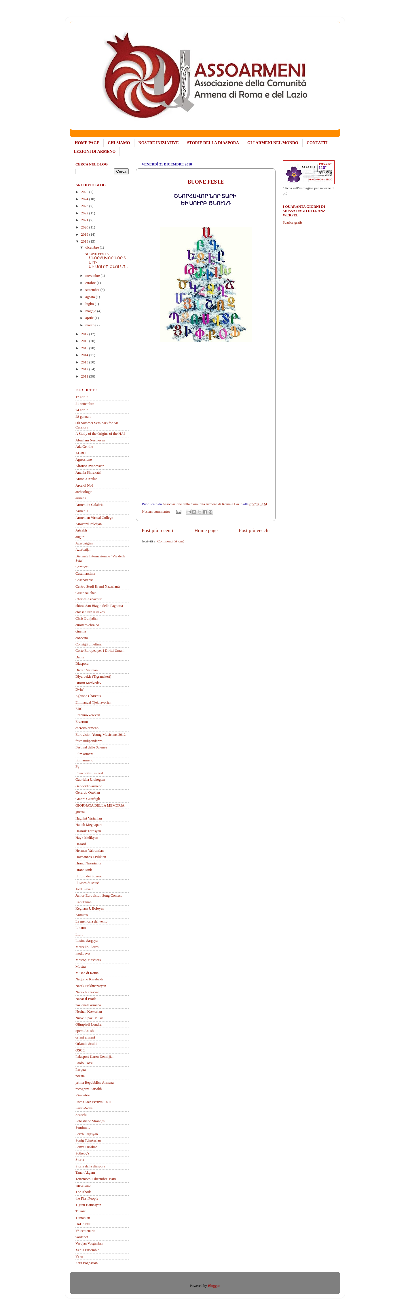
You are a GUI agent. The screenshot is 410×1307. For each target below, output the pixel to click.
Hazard (80, 844)
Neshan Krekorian (88, 1011)
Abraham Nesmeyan (90, 440)
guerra (80, 812)
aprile (90, 318)
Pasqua (80, 1070)
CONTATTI (317, 143)
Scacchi (81, 1115)
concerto (81, 638)
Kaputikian (83, 902)
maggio (91, 311)
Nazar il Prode (85, 999)
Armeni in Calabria (89, 505)
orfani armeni (85, 1037)
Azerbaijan (83, 550)
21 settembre (84, 404)
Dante (79, 657)
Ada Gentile (84, 447)
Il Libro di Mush (87, 883)
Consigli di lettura (88, 644)
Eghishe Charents (88, 696)
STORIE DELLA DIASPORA (213, 143)
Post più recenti (157, 530)
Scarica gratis (292, 222)
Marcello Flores (86, 947)
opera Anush (84, 1031)
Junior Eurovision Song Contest (98, 895)
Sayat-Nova (83, 1108)
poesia (80, 1076)
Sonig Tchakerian (88, 1140)
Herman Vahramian (89, 851)
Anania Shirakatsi (88, 472)
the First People (86, 1199)
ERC (79, 709)
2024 (85, 199)
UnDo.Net (82, 1224)
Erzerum (81, 722)
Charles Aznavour (88, 599)
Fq (77, 767)
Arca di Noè (84, 485)
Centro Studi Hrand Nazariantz (97, 586)
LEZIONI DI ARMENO (94, 151)
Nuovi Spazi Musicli (90, 1018)
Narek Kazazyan (87, 992)
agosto (91, 297)
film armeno (84, 760)
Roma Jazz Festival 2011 (93, 1102)
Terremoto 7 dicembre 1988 (95, 1179)
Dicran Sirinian (86, 670)
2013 (85, 362)
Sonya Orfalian (86, 1147)
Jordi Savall (84, 889)
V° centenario (85, 1231)
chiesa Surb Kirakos (90, 612)
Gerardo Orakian (87, 792)
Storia (79, 1160)
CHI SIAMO (119, 143)
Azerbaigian (84, 543)
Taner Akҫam (85, 1173)
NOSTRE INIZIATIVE (158, 143)
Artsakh (81, 530)
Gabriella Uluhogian (90, 780)
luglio (90, 304)
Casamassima (85, 573)
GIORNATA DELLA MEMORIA (99, 805)
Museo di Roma (86, 973)
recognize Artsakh (88, 1089)
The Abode (83, 1192)
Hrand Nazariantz (88, 863)
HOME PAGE (87, 143)
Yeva (79, 1256)
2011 (85, 376)
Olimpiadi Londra (88, 1024)
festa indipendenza (88, 741)
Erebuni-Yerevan (87, 715)
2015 (85, 348)
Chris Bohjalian (86, 618)
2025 (85, 192)
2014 (85, 355)
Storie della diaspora (90, 1166)
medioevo (82, 954)
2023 (85, 206)
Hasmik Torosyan (88, 831)
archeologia (83, 492)
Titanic (80, 1211)
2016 (85, 341)
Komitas (81, 915)
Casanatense (84, 580)
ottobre (91, 283)
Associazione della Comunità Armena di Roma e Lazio (202, 504)
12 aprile (81, 397)
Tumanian (82, 1218)
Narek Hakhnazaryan (90, 986)
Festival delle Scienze (91, 747)
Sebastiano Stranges (90, 1121)
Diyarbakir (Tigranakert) (93, 677)
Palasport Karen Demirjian (94, 1057)
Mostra (80, 967)
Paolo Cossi (84, 1063)
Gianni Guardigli (87, 799)
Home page (206, 530)
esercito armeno (86, 728)
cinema (80, 631)
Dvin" (79, 689)
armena (80, 498)
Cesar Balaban (85, 593)
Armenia (81, 511)
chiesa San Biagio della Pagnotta (99, 606)
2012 (85, 369)
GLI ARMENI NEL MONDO (272, 143)
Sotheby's (82, 1153)
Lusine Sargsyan (87, 941)
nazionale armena (88, 1005)
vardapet (81, 1237)
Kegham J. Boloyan (89, 908)
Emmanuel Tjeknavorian (93, 702)
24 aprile (81, 410)
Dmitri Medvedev (88, 683)
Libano (80, 928)
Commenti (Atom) (170, 541)
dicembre (93, 247)
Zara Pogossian (86, 1263)
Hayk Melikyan (86, 838)
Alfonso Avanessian (89, 466)
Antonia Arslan (86, 479)
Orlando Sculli (86, 1044)
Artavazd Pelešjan (88, 524)
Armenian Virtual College (94, 518)
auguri (80, 537)
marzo (91, 325)
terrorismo (82, 1186)
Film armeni (84, 754)
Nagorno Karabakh (89, 979)
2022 (85, 213)
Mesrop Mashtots (88, 960)
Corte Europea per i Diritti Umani (99, 651)
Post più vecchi (254, 530)
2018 (85, 241)
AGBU (80, 453)
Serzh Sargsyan (86, 1134)
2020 (85, 227)
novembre (93, 276)
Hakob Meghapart (88, 825)
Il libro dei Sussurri (89, 876)
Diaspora (81, 664)
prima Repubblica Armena (94, 1083)
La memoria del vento (91, 921)
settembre (93, 290)
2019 (85, 235)
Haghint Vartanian (88, 818)
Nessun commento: (156, 512)
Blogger (213, 1286)
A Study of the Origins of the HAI (100, 434)
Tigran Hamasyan (88, 1205)
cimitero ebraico (87, 625)
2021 (85, 220)
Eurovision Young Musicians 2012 (100, 735)
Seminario (82, 1127)
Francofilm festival (89, 773)
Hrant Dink (83, 870)
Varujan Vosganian (88, 1243)
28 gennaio (83, 417)
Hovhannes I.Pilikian (90, 857)
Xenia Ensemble (87, 1250)
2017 (85, 334)
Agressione (83, 460)
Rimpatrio (82, 1095)
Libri (79, 934)
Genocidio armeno (88, 786)
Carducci (81, 567)
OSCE (80, 1050)
